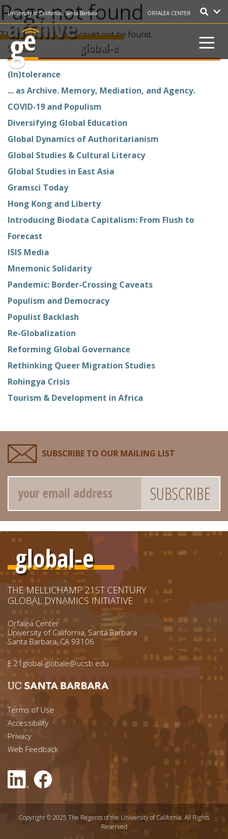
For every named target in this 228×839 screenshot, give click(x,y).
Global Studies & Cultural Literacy (76, 155)
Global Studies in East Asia (61, 171)
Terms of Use (31, 710)
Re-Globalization (42, 333)
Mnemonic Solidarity (50, 268)
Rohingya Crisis (39, 381)
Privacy (19, 736)
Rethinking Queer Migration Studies (81, 365)
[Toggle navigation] (206, 41)
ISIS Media (28, 252)
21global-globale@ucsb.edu (61, 663)
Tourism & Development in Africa (75, 397)
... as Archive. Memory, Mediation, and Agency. (101, 90)
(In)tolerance (34, 74)
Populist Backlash (43, 316)
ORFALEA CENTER (169, 13)
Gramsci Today (38, 187)
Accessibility (28, 723)
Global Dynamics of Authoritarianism (83, 139)
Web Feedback (33, 749)
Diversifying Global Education (67, 122)
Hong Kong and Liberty (54, 203)
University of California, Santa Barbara (53, 13)
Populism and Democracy (58, 300)
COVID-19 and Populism (55, 106)
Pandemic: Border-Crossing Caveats (80, 284)
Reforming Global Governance (69, 349)
